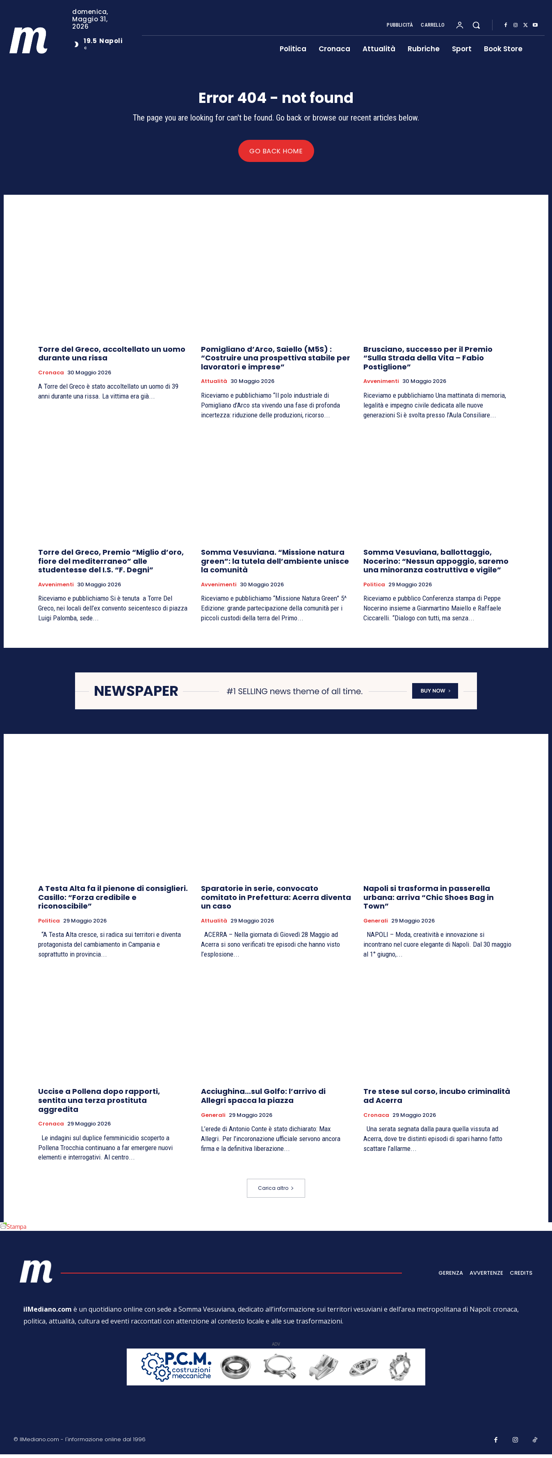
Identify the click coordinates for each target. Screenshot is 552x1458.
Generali (375, 924)
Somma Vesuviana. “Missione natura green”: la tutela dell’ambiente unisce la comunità (275, 565)
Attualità (214, 385)
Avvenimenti (381, 385)
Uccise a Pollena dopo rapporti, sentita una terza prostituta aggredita (99, 1104)
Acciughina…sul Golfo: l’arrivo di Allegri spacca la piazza (263, 1099)
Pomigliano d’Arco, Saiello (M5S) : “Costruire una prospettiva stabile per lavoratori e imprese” (275, 362)
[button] (476, 25)
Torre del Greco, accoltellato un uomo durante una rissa (111, 357)
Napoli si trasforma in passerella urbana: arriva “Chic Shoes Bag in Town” (428, 901)
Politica (374, 588)
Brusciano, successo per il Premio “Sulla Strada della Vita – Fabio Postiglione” (428, 362)
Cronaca (51, 376)
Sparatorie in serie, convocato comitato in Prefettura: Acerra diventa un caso (276, 901)
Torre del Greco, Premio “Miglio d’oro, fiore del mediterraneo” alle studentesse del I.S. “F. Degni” (111, 565)
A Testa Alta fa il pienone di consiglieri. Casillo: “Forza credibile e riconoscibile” (113, 901)
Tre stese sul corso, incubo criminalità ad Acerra (436, 1099)
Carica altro (276, 1191)
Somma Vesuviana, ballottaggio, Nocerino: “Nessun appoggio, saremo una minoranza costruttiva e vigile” (436, 565)
